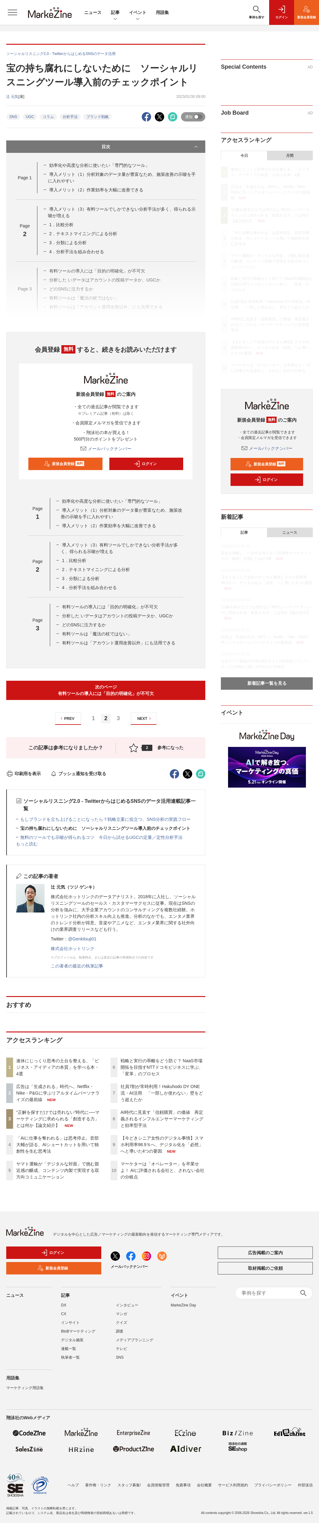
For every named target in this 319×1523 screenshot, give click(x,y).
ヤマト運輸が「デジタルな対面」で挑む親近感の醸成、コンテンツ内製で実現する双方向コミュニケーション (57, 1170)
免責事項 (183, 1485)
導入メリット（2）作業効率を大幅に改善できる (96, 189)
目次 (150, 147)
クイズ (121, 1322)
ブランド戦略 (97, 117)
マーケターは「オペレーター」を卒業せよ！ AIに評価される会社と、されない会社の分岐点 (162, 1170)
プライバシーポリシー (273, 1485)
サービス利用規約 (233, 1485)
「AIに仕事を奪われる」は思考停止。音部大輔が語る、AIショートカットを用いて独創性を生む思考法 (57, 1145)
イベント (137, 13)
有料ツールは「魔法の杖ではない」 (97, 633)
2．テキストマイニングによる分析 (83, 233)
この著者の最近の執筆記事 (77, 965)
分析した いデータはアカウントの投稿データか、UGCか (117, 615)
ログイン (145, 464)
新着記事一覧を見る (267, 683)
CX (63, 1314)
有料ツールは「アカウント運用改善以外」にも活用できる (118, 642)
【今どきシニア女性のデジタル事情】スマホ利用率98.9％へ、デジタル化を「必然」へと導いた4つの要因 (162, 1145)
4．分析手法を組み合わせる (76, 251)
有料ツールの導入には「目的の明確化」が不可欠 (110, 606)
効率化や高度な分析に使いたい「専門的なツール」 (99, 165)
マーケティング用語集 (25, 1388)
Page (24, 177)
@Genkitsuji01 (82, 938)
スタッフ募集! (129, 1485)
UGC (30, 117)
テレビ (121, 1349)
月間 (289, 155)
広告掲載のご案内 (265, 1252)
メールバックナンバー (105, 448)
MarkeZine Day (183, 1305)
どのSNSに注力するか (84, 624)
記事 (115, 13)
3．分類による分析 (68, 242)
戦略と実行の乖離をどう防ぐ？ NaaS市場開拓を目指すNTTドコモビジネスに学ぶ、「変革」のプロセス (162, 1067)
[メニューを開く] (12, 12)
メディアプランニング (134, 1340)
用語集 (162, 12)
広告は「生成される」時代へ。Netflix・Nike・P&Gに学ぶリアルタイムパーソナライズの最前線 (58, 1093)
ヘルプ (73, 1485)
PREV (66, 718)
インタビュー (127, 1305)
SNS (13, 117)
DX (63, 1305)
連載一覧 (68, 1349)
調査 (119, 1331)
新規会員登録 (64, 464)
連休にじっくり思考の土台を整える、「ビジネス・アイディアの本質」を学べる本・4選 (57, 1067)
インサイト (70, 1322)
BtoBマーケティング (78, 1331)
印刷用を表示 (23, 773)
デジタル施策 (72, 1340)
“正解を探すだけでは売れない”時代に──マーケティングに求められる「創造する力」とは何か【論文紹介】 (57, 1119)
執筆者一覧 (70, 1357)
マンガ (121, 1314)
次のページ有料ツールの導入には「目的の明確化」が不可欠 (106, 690)
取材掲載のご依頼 (265, 1268)
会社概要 (204, 1485)
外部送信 (305, 1485)
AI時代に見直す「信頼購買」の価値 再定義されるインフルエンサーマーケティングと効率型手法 (162, 1119)
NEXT (145, 718)
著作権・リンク (98, 1485)
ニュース (93, 12)
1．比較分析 (61, 224)
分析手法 (70, 117)
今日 (244, 155)
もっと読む (27, 843)
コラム (48, 117)
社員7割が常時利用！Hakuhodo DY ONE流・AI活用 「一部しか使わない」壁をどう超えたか (162, 1093)
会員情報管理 (158, 1485)
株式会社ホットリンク (72, 948)
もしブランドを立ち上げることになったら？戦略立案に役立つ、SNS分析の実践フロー (105, 819)
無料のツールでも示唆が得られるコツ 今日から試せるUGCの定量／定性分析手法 (101, 837)
